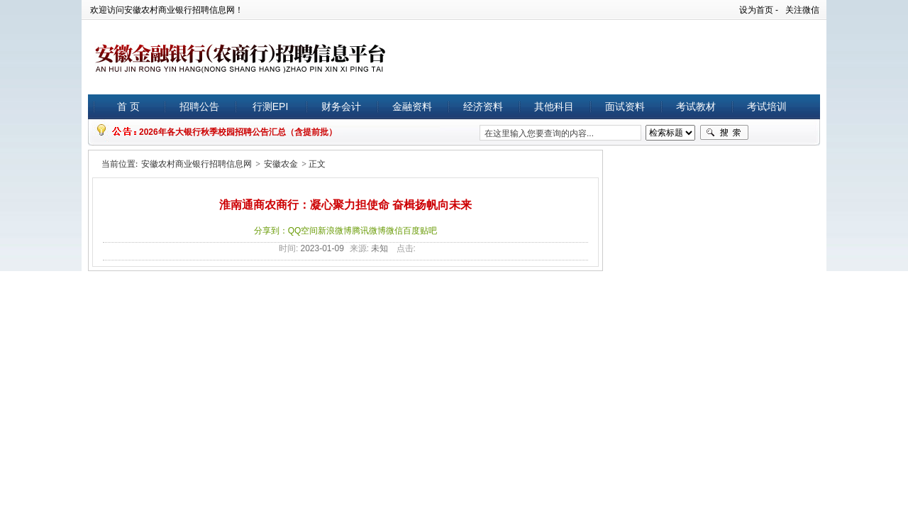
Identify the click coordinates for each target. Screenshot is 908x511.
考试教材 (696, 106)
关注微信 (802, 10)
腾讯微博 (369, 231)
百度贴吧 (420, 231)
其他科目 (554, 106)
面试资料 (625, 106)
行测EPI (271, 106)
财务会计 (341, 106)
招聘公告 (199, 106)
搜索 (724, 133)
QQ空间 (303, 231)
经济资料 (483, 106)
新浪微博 (335, 231)
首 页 (128, 106)
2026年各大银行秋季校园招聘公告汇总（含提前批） (238, 132)
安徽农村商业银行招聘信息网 (196, 164)
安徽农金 (281, 164)
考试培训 (767, 106)
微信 (394, 231)
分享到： (271, 231)
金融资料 (412, 106)
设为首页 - (758, 10)
